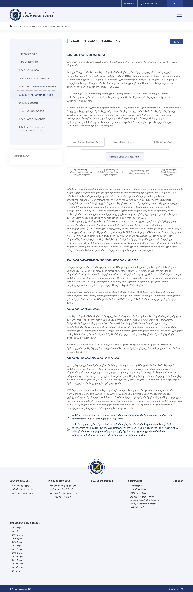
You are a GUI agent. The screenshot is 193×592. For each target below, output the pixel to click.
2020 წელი (17, 556)
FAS (181, 589)
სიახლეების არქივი (22, 493)
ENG (175, 4)
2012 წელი (17, 528)
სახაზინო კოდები (102, 481)
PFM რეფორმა (137, 486)
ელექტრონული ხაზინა (142, 496)
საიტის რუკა (148, 4)
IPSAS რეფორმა (138, 493)
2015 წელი (17, 538)
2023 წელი (17, 567)
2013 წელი (17, 531)
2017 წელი (17, 546)
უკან (176, 42)
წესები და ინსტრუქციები (63, 486)
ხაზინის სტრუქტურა (22, 489)
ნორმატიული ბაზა (58, 481)
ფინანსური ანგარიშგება (25, 523)
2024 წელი (17, 571)
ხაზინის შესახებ (20, 481)
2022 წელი (17, 564)
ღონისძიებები (137, 507)
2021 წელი (17, 560)
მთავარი (18, 26)
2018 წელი (17, 549)
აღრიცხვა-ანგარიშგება (62, 489)
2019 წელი (17, 553)
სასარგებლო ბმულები (61, 496)
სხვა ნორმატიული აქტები (63, 493)
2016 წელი (17, 542)
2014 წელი (17, 535)
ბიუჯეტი (178, 481)
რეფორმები (32, 26)
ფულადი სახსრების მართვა (144, 500)
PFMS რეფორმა (138, 489)
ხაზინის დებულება (21, 486)
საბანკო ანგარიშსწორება (143, 504)
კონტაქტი (129, 4)
